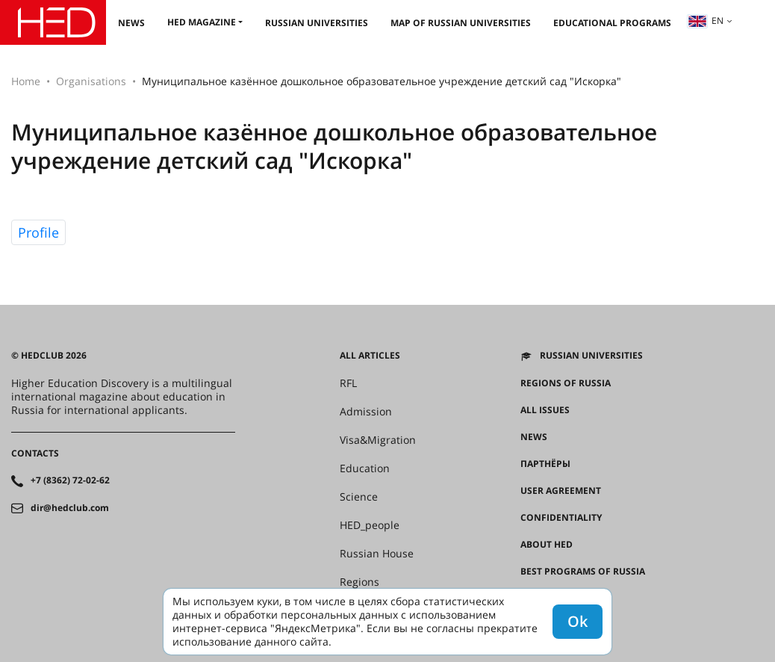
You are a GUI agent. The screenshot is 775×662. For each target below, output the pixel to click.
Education (365, 468)
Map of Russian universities (460, 22)
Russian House (377, 553)
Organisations (91, 81)
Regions (359, 582)
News (131, 22)
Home (25, 81)
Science (359, 497)
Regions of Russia (565, 383)
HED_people (369, 525)
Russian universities (316, 22)
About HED (546, 545)
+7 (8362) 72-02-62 (70, 480)
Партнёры (545, 464)
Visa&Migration (378, 440)
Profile (38, 232)
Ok (577, 621)
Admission (366, 411)
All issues (545, 410)
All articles (370, 356)
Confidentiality (561, 518)
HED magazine (201, 22)
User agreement (560, 491)
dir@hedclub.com (70, 508)
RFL (348, 383)
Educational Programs (612, 22)
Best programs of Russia (582, 572)
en (705, 20)
